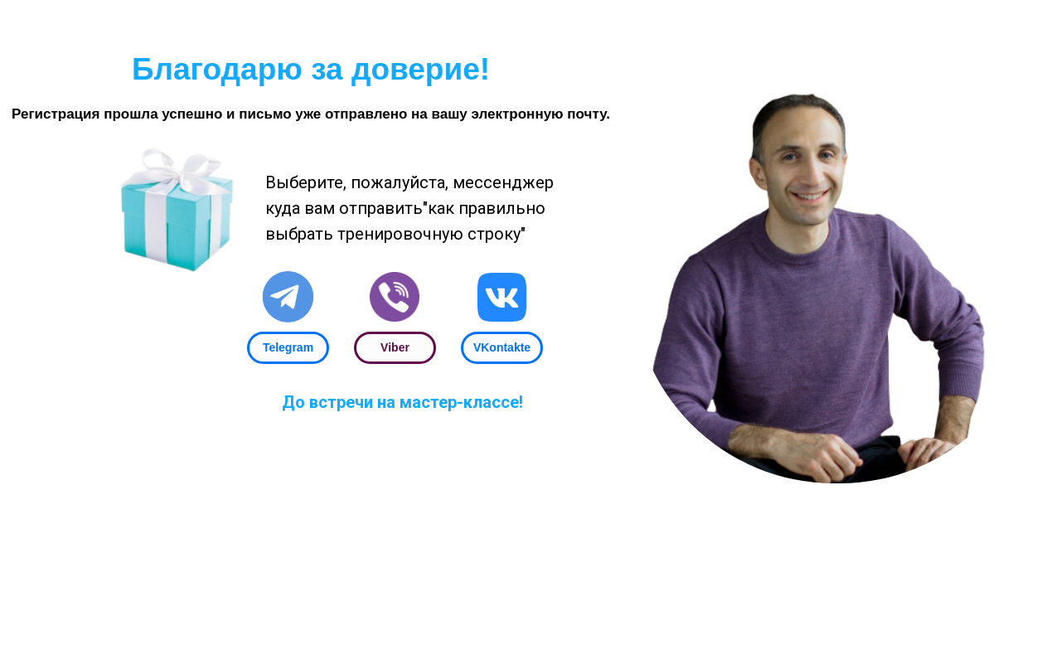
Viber (394, 347)
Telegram (288, 347)
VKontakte (501, 347)
